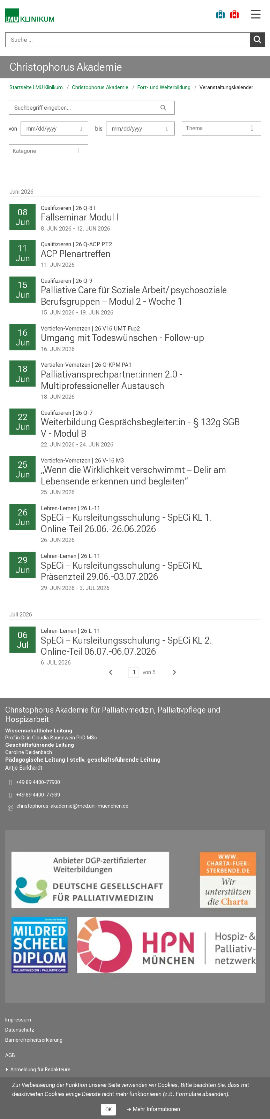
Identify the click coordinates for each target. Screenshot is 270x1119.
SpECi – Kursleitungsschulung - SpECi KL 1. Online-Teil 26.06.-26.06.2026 (126, 523)
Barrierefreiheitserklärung (33, 1040)
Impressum (18, 1020)
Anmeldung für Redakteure (40, 1070)
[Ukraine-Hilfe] (220, 15)
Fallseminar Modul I (79, 217)
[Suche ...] (127, 39)
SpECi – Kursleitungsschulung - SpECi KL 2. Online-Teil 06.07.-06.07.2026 (126, 646)
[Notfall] (234, 15)
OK (108, 1109)
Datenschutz (19, 1030)
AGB (10, 1055)
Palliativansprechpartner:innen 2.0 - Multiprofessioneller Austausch (111, 380)
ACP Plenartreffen (76, 253)
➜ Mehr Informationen (153, 1109)
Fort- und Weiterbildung (163, 88)
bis (135, 128)
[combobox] (135, 39)
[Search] (92, 108)
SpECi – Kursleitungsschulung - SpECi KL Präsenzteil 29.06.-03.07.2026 (122, 571)
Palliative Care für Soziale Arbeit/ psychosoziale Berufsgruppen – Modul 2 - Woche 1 (134, 296)
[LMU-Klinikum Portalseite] (29, 15)
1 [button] (134, 672)
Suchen (259, 39)
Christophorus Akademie (65, 66)
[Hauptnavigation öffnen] (256, 15)
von (48, 128)
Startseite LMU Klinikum (36, 88)
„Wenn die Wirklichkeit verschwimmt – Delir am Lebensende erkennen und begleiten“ (133, 475)
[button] (110, 672)
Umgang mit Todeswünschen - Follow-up (122, 337)
